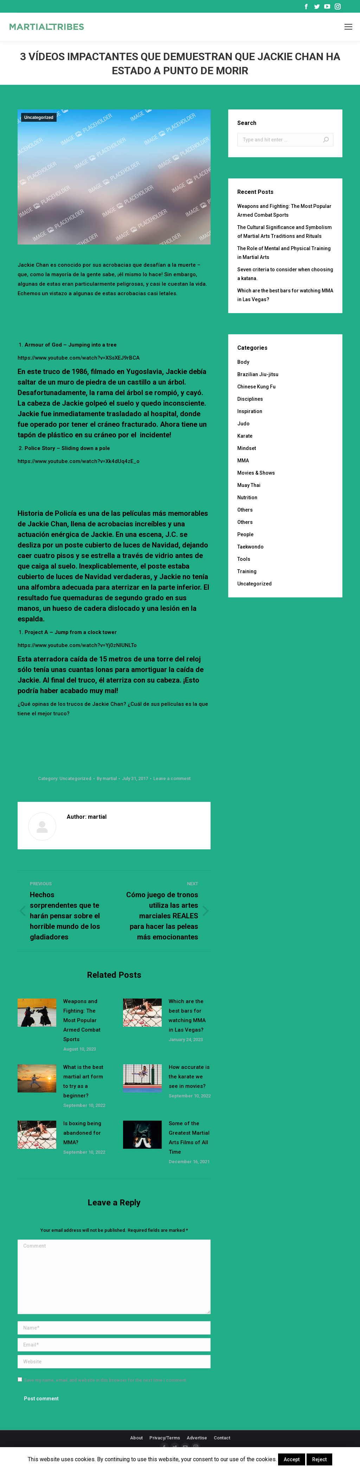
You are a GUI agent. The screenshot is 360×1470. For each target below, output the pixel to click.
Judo (243, 423)
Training (247, 571)
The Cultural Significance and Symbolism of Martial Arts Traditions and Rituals (284, 231)
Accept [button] (292, 1459)
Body (243, 362)
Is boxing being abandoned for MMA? (82, 1133)
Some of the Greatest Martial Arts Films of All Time (189, 1137)
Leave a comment (172, 778)
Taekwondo (250, 547)
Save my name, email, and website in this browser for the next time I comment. (105, 1380)
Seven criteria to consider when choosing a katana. (285, 274)
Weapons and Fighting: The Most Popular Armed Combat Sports (82, 1020)
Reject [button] (319, 1459)
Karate (244, 436)
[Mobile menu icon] (348, 26)
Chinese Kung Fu (256, 386)
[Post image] (37, 1013)
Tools (243, 559)
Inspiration (249, 411)
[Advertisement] (146, 318)
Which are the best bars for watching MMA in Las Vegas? (187, 1015)
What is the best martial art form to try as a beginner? (83, 1081)
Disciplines (250, 399)
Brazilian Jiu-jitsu (257, 374)
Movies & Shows (256, 473)
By (107, 778)
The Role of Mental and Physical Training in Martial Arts (284, 253)
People (245, 534)
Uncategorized (38, 117)
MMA (243, 460)
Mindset (246, 448)
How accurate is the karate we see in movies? (189, 1076)
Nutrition (247, 497)
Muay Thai (249, 485)
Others (245, 510)
